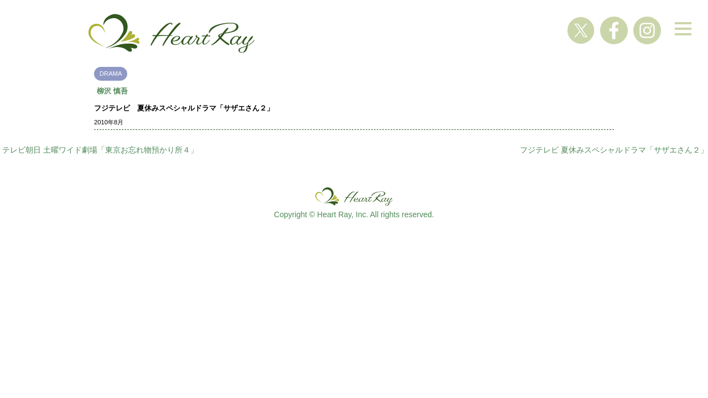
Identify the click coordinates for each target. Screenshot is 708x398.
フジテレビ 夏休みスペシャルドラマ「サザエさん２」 (614, 149)
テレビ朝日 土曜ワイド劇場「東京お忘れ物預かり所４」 (100, 149)
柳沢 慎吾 (112, 91)
